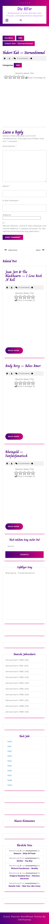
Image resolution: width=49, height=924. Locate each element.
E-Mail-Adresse (11, 200)
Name (6, 186)
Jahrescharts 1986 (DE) (17, 694)
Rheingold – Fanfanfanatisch (16, 453)
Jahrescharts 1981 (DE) (17, 666)
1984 (9, 761)
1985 (9, 766)
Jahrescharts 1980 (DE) (17, 660)
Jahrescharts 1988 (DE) (17, 706)
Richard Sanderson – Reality (24, 868)
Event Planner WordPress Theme (23, 916)
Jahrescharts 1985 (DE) (17, 689)
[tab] (7, 20)
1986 (9, 770)
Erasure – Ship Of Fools (24, 853)
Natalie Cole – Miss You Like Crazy (24, 886)
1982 (20, 38)
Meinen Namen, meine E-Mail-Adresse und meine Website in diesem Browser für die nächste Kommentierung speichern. (24, 228)
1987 (9, 775)
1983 (9, 756)
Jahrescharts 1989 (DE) (17, 712)
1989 (9, 785)
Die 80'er (24, 9)
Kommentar (9, 146)
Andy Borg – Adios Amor (23, 365)
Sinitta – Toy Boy (24, 861)
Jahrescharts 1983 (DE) (17, 677)
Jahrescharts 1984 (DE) (17, 683)
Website (7, 215)
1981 (9, 746)
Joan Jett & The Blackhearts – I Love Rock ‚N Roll (23, 275)
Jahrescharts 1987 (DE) (17, 700)
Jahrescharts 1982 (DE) (17, 671)
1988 (9, 780)
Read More (15, 351)
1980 (9, 741)
